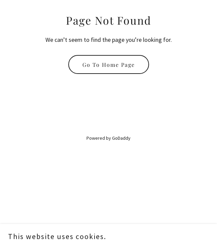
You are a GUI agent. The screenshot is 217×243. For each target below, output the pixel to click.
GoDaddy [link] (121, 138)
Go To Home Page (108, 64)
